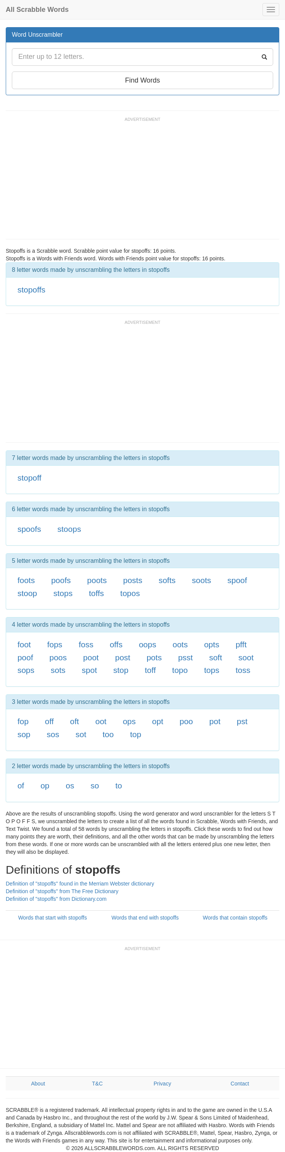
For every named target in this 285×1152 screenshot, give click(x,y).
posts (132, 580)
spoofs (29, 529)
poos (58, 657)
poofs (61, 580)
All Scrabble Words (37, 9)
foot (24, 644)
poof (25, 657)
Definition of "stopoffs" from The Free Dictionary (62, 891)
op (44, 785)
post (122, 657)
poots (97, 580)
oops (147, 644)
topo (180, 670)
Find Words (142, 80)
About (38, 1084)
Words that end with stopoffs (145, 918)
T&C (97, 1084)
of (21, 785)
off (49, 721)
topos (130, 593)
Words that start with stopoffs (52, 918)
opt (157, 721)
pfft (241, 644)
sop (24, 734)
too (107, 734)
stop (121, 670)
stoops (69, 529)
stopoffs (31, 289)
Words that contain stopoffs (235, 918)
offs (116, 644)
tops (211, 670)
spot (89, 670)
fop (23, 721)
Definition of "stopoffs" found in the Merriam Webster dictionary (80, 884)
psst (185, 657)
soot (246, 657)
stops (63, 593)
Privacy (162, 1084)
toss (243, 670)
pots (154, 657)
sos (53, 734)
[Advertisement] (145, 181)
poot (91, 657)
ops (129, 721)
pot (214, 721)
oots (180, 644)
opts (211, 644)
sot (81, 734)
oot (100, 721)
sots (58, 670)
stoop (27, 593)
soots (201, 580)
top (135, 734)
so (95, 785)
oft (74, 721)
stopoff (30, 477)
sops (26, 670)
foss (86, 644)
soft (215, 657)
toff (150, 670)
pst (242, 721)
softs (167, 580)
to (118, 785)
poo (186, 721)
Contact (240, 1084)
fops (54, 644)
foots (26, 580)
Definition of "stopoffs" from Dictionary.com (56, 899)
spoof (237, 580)
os (70, 785)
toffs (96, 593)
